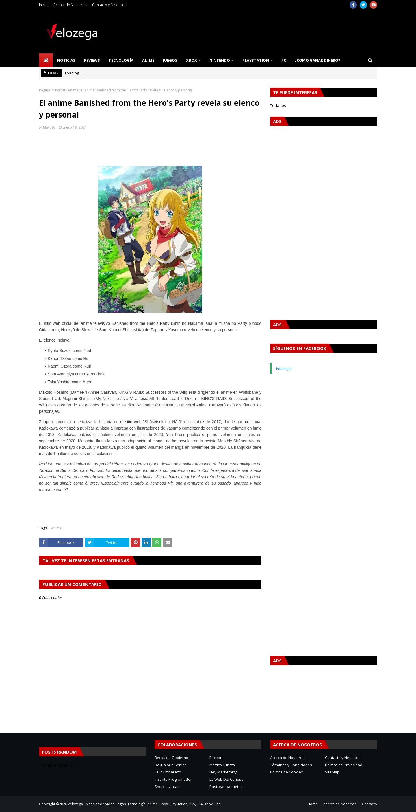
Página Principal (52, 90)
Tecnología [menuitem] (121, 60)
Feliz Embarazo (168, 772)
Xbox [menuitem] (191, 60)
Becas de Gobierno (171, 757)
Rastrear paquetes (226, 786)
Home (312, 804)
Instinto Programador (173, 779)
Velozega (284, 368)
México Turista (222, 764)
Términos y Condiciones (291, 764)
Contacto (369, 804)
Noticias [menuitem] (66, 60)
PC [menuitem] (283, 60)
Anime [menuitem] (148, 60)
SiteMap (332, 772)
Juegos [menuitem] (170, 60)
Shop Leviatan (167, 786)
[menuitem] (46, 60)
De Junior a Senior (170, 764)
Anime (73, 90)
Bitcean (215, 757)
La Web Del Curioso (226, 779)
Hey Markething (223, 772)
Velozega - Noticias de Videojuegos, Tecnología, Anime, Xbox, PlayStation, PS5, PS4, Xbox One (144, 804)
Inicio (43, 4)
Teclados (278, 105)
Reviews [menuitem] (92, 60)
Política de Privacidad (343, 764)
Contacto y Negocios (109, 4)
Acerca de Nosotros (69, 4)
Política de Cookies (286, 772)
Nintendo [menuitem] (219, 60)
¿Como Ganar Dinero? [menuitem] (317, 60)
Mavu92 (49, 127)
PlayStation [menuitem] (255, 60)
